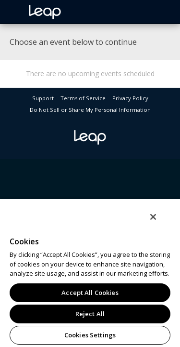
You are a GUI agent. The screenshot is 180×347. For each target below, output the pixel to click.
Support (43, 98)
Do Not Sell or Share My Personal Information (90, 109)
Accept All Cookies (89, 292)
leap (77, 12)
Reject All (90, 313)
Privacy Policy (130, 98)
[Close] (159, 223)
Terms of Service (83, 98)
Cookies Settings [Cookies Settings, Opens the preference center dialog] (90, 335)
